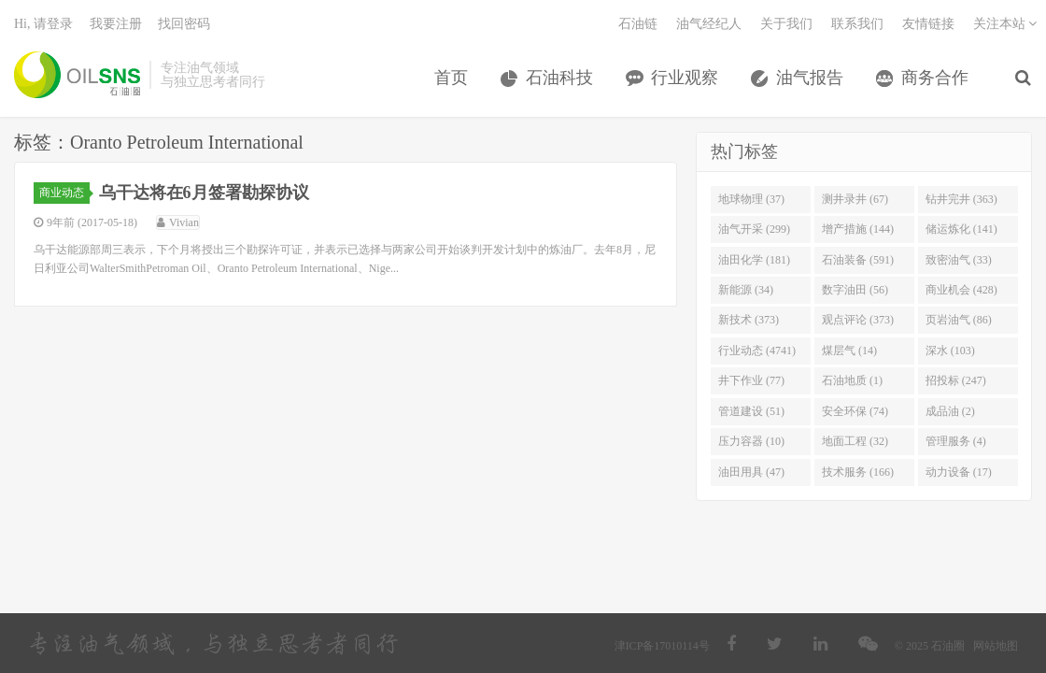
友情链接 (928, 24)
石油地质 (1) (852, 380)
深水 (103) (950, 350)
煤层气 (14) (849, 350)
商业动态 (64, 192)
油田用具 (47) (751, 472)
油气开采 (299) (754, 229)
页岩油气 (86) (959, 319)
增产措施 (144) (858, 229)
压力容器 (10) (751, 441)
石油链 (637, 24)
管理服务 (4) (956, 441)
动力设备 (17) (959, 472)
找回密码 (184, 24)
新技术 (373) (748, 319)
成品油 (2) (950, 411)
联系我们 (857, 24)
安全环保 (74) (855, 411)
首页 (451, 77)
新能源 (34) (745, 289)
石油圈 (77, 74)
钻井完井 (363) (961, 199)
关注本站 (1005, 24)
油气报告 (809, 77)
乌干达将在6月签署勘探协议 (204, 192)
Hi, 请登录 (43, 24)
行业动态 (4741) (757, 350)
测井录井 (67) (855, 199)
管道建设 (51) (751, 411)
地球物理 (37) (751, 199)
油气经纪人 (709, 24)
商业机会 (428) (961, 289)
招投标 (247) (956, 380)
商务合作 (934, 77)
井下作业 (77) (751, 380)
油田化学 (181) (754, 259)
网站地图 (995, 645)
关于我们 (786, 24)
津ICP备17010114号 (662, 645)
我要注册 (116, 24)
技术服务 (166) (858, 472)
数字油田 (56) (855, 289)
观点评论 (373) (858, 319)
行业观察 (684, 77)
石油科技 (559, 77)
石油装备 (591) (858, 259)
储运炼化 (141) (961, 229)
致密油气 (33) (959, 259)
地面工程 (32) (855, 441)
